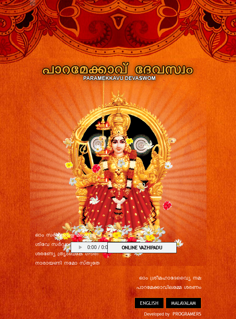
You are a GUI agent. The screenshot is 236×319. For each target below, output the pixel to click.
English (149, 303)
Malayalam (183, 303)
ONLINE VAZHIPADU (142, 248)
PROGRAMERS (187, 314)
